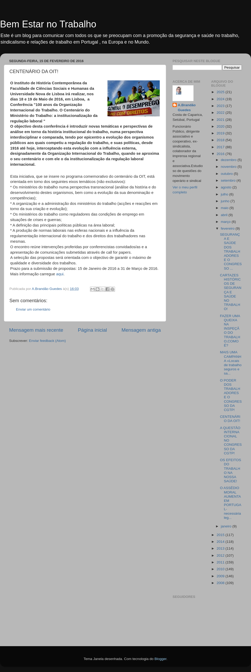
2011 (220, 562)
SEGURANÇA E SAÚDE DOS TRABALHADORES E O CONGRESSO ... (231, 251)
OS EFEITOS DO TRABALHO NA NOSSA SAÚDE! (230, 470)
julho (225, 194)
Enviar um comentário (33, 309)
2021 (220, 120)
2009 (220, 576)
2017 (220, 147)
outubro (227, 174)
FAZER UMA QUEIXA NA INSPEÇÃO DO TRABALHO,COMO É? (230, 330)
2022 (220, 113)
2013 (220, 548)
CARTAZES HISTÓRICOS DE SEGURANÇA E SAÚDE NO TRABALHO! (230, 292)
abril (225, 215)
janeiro (226, 526)
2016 (220, 154)
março (226, 222)
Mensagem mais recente (36, 330)
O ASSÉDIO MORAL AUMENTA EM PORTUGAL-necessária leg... (230, 502)
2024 (220, 99)
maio (225, 208)
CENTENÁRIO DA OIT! (230, 419)
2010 (220, 569)
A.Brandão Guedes (187, 107)
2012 (220, 555)
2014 (220, 542)
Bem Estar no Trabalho (48, 24)
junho (226, 201)
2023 (220, 106)
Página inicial (92, 330)
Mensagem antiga (141, 330)
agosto (226, 187)
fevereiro (228, 228)
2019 (220, 133)
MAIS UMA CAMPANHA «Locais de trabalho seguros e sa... (231, 362)
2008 (220, 583)
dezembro (229, 160)
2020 (220, 126)
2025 (220, 92)
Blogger (161, 659)
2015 (220, 535)
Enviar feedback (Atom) (47, 341)
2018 (220, 140)
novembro (229, 167)
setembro (229, 180)
